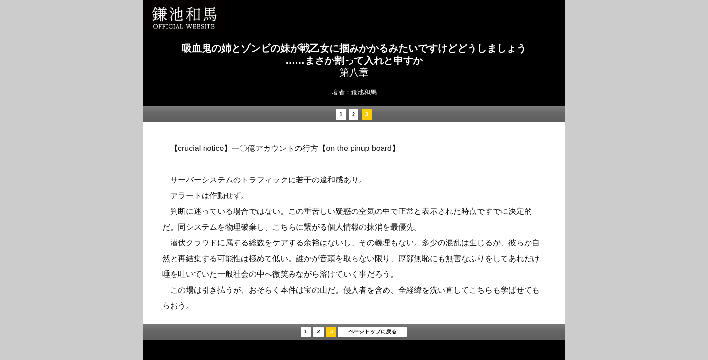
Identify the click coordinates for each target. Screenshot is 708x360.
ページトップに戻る (372, 331)
